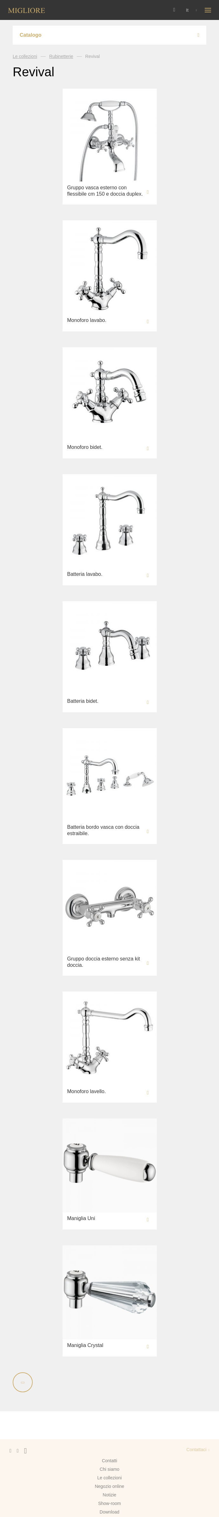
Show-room (109, 1503)
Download (109, 1511)
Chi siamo (109, 1469)
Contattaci (196, 1449)
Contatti (109, 1460)
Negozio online (109, 1486)
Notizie (109, 1494)
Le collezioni (25, 56)
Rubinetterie (61, 56)
